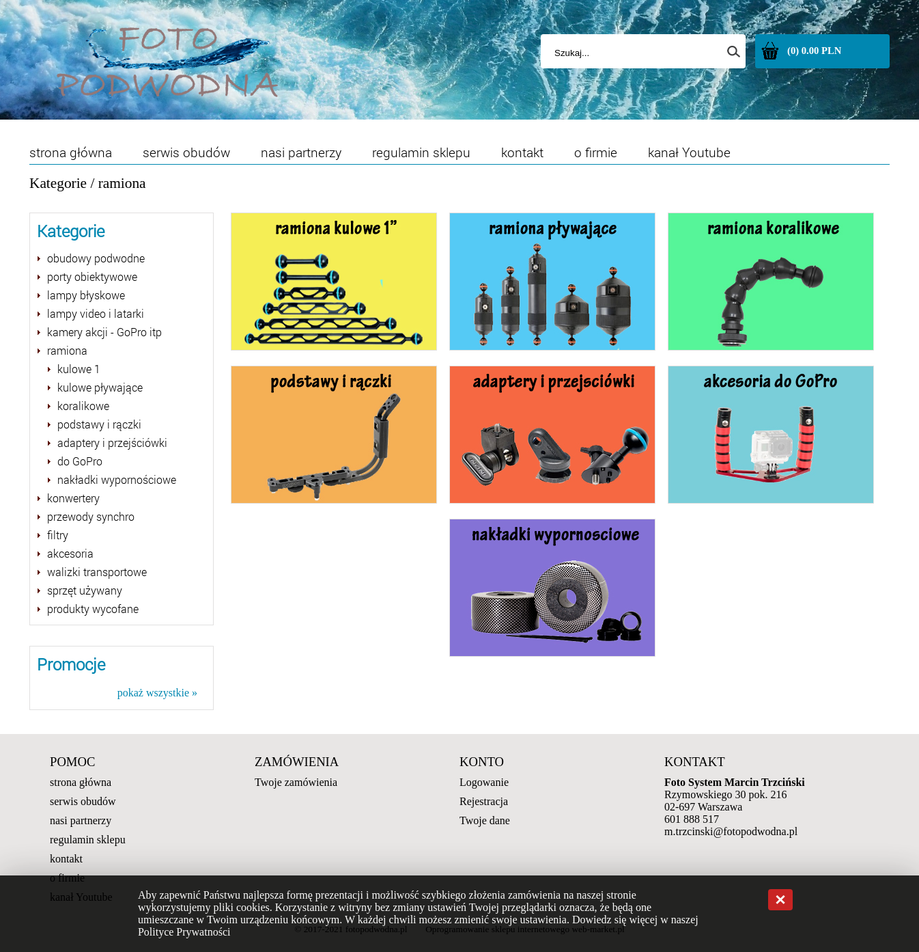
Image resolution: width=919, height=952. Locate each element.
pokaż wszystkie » (157, 692)
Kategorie (58, 183)
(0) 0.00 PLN (814, 50)
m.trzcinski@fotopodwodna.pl (730, 831)
